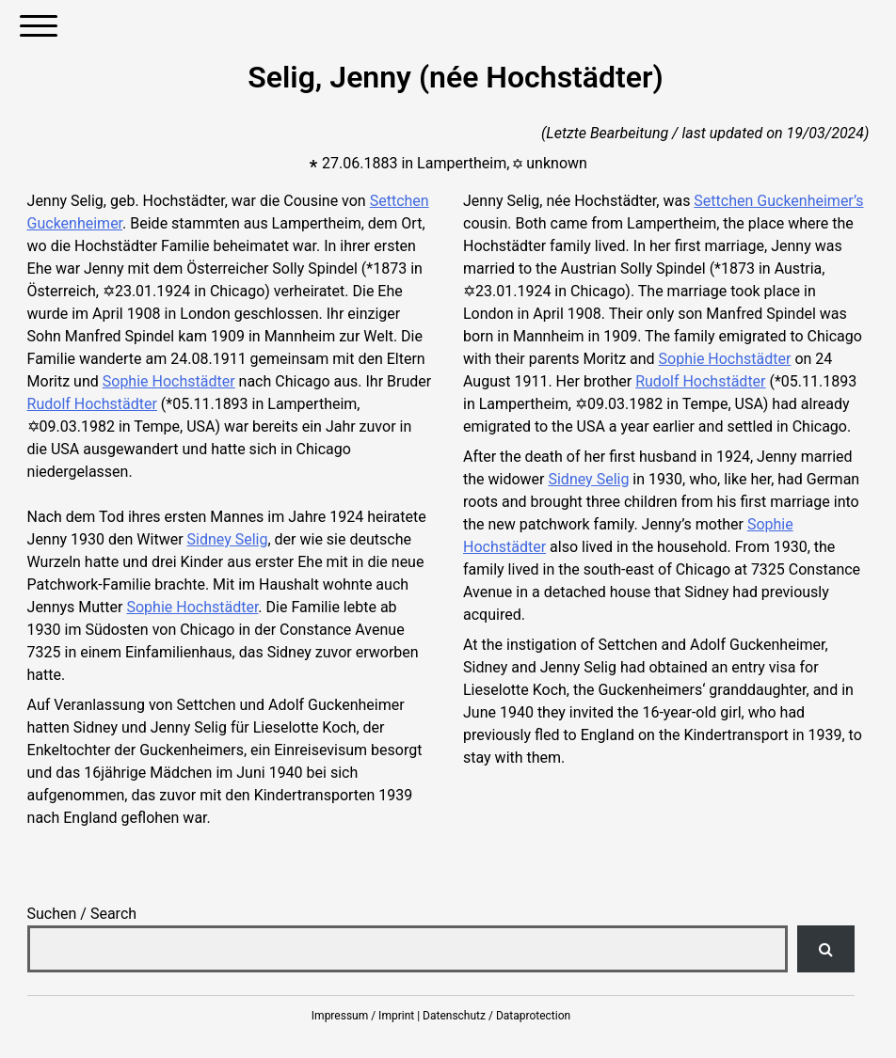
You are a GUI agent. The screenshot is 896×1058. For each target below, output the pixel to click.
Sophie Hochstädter (169, 381)
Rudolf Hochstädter (92, 404)
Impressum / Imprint (363, 1015)
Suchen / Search (82, 914)
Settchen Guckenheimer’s (778, 201)
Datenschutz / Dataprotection (496, 1015)
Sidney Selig (227, 539)
